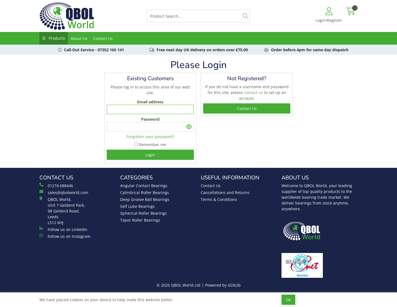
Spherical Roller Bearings (143, 213)
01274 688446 (56, 185)
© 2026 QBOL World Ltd (178, 285)
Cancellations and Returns (225, 192)
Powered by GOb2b (223, 285)
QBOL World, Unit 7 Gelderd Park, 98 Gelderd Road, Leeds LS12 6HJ (62, 210)
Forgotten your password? (150, 136)
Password (150, 119)
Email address (150, 101)
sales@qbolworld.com (63, 192)
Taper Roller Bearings (140, 220)
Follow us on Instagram (64, 236)
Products (56, 38)
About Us (79, 38)
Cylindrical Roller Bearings (144, 192)
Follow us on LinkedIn (63, 229)
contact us (254, 92)
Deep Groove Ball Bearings (144, 199)
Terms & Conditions (219, 199)
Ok (288, 299)
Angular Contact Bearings (143, 185)
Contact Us (103, 38)
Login (150, 154)
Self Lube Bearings (137, 206)
